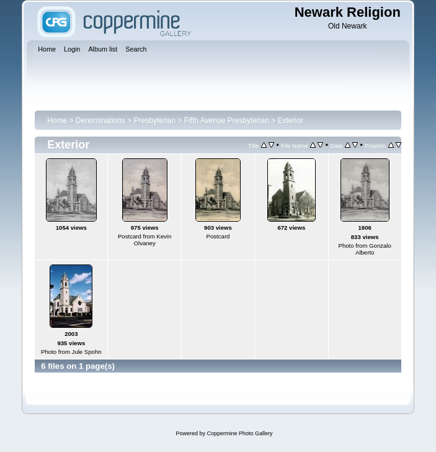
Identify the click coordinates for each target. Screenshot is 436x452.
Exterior (290, 120)
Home (57, 120)
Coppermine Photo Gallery (239, 433)
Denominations (100, 120)
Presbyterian (155, 120)
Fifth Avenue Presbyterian (226, 120)
